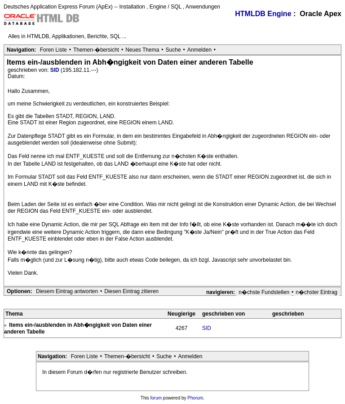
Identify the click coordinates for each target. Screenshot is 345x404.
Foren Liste (53, 50)
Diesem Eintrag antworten (67, 291)
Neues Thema (142, 50)
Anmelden (199, 50)
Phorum (195, 397)
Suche (173, 50)
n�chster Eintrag (316, 292)
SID (55, 70)
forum (156, 397)
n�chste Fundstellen (264, 292)
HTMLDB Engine (263, 14)
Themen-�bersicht (96, 50)
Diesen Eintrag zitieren (131, 291)
